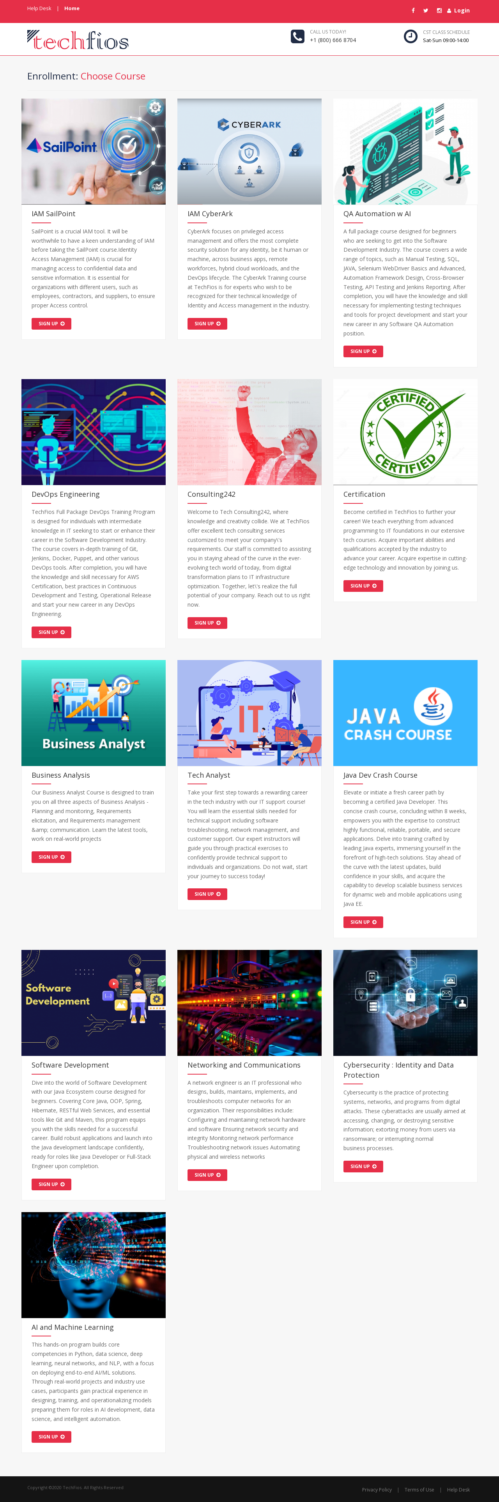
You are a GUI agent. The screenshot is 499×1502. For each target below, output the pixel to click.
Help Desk (39, 8)
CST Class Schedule (446, 32)
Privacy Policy (377, 1489)
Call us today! (328, 31)
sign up (51, 323)
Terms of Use (419, 1489)
